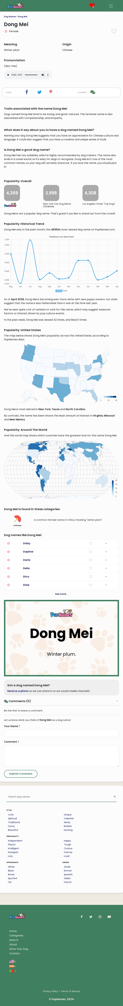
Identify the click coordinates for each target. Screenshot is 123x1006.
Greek (67, 866)
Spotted (12, 878)
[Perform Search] (115, 797)
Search (13, 940)
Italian (67, 878)
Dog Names (10, 16)
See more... (61, 594)
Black (11, 870)
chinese (17, 521)
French (68, 882)
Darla (26, 560)
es (12, 966)
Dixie (26, 585)
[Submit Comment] (20, 774)
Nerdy (67, 822)
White (11, 866)
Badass (68, 826)
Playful (11, 844)
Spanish (68, 874)
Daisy (26, 543)
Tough (67, 844)
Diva (26, 576)
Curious (68, 848)
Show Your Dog (18, 949)
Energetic (13, 852)
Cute (11, 814)
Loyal (67, 856)
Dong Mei (22, 16)
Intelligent (13, 848)
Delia (26, 568)
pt (12, 971)
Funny (11, 826)
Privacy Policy (50, 991)
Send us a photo (18, 691)
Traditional (14, 822)
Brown (11, 874)
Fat (10, 882)
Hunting (68, 830)
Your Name (12, 726)
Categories (16, 935)
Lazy (10, 856)
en (12, 961)
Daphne (28, 551)
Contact (14, 953)
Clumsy (68, 852)
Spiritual (12, 818)
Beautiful (13, 830)
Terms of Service (70, 991)
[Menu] (111, 6)
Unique (68, 814)
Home (13, 931)
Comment (11, 741)
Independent (15, 840)
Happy (67, 840)
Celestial (69, 818)
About (13, 944)
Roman (68, 870)
